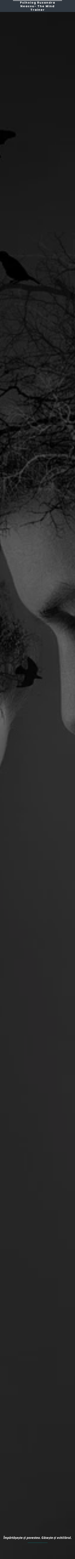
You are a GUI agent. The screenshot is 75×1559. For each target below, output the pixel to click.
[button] (4, 6)
